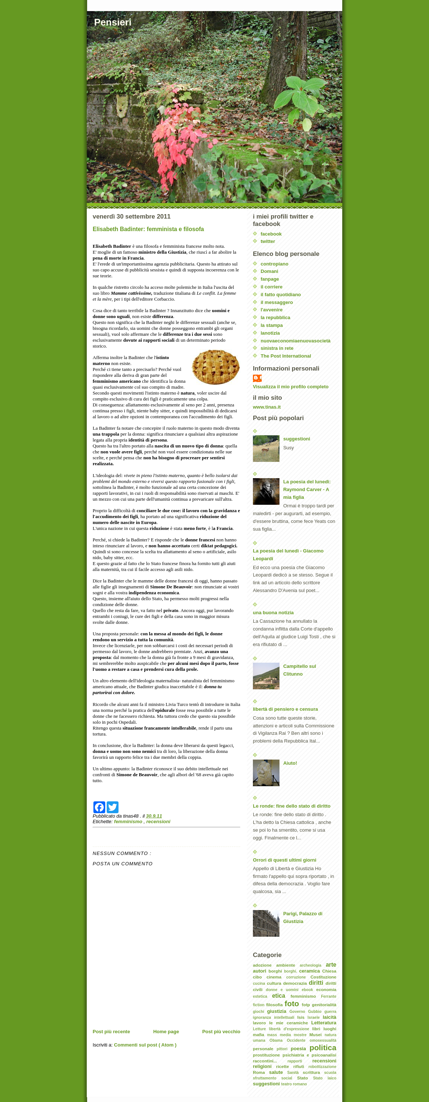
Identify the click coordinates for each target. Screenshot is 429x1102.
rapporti (300, 1061)
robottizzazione (322, 1067)
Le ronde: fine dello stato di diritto (291, 806)
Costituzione (323, 976)
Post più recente (111, 1031)
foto (293, 1003)
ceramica (310, 971)
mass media (280, 1035)
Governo (298, 1012)
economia (326, 989)
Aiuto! (290, 763)
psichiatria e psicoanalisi (309, 1054)
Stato (305, 1077)
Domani (269, 271)
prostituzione (267, 1054)
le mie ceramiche (290, 1022)
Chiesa (329, 971)
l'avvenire (271, 309)
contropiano (274, 264)
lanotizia (270, 333)
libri (317, 1028)
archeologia (313, 965)
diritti (317, 983)
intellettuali (285, 1017)
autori (260, 971)
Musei (317, 1034)
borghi (276, 971)
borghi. (291, 971)
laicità (329, 1017)
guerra (330, 1012)
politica (322, 1047)
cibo (260, 976)
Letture (261, 1029)
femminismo (129, 821)
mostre (301, 1035)
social (289, 1078)
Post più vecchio (221, 1031)
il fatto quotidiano (281, 294)
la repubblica (275, 317)
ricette (285, 1066)
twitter (268, 241)
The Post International (286, 356)
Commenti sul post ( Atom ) (145, 1045)
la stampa (272, 325)
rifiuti (300, 1066)
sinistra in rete (277, 348)
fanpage (270, 279)
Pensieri (112, 22)
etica (281, 996)
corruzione (298, 977)
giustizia (278, 1011)
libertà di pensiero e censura (285, 709)
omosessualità (323, 1040)
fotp (307, 1004)
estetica (262, 996)
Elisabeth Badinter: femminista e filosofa (148, 229)
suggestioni (296, 439)
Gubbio (316, 1012)
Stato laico (324, 1078)
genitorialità (324, 1004)
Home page (166, 1031)
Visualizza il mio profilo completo (291, 386)
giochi (260, 1012)
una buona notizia (273, 612)
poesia (300, 1048)
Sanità (295, 1073)
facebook (271, 234)
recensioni (158, 821)
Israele (315, 1017)
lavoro (261, 1022)
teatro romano (294, 1084)
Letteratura (323, 1022)
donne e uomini (284, 990)
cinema (276, 976)
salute (278, 1072)
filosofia (275, 1004)
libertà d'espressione (290, 1029)
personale (265, 1048)
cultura (275, 983)
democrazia (296, 983)
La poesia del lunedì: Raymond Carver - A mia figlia (307, 489)
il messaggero (277, 302)
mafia (260, 1034)
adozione (264, 965)
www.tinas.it (267, 407)
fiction (259, 1005)
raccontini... (270, 1060)
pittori (284, 1049)
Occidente (298, 1040)
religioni (264, 1066)
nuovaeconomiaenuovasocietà (295, 341)
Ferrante (328, 996)
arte (331, 964)
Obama (278, 1040)
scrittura (313, 1072)
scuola (330, 1073)
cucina (260, 983)
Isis (302, 1017)
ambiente (288, 965)
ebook (309, 990)
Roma (261, 1072)
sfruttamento (267, 1078)
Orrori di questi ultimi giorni (284, 860)
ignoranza (263, 1017)
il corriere (271, 287)
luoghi (329, 1028)
